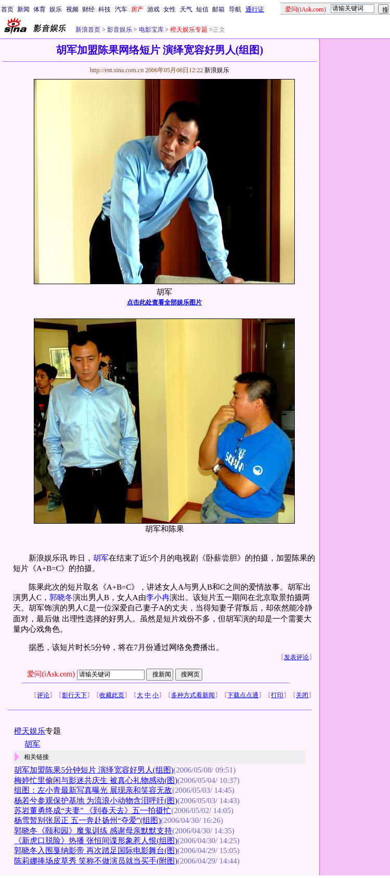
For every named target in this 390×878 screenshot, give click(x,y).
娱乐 (55, 9)
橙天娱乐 (29, 731)
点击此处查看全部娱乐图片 (164, 302)
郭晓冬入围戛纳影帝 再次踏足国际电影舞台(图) (95, 850)
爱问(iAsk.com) (50, 674)
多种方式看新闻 (193, 695)
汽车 (121, 9)
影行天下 (74, 695)
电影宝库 (150, 29)
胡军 (101, 558)
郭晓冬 (61, 597)
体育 (39, 9)
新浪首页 (87, 29)
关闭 (302, 695)
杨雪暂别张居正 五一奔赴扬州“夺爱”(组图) (87, 820)
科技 (104, 9)
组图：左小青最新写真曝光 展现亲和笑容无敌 (93, 790)
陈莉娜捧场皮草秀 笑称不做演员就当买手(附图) (95, 861)
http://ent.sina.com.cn (117, 70)
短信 (202, 9)
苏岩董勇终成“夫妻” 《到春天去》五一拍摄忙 (92, 810)
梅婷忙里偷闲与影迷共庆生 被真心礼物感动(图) (95, 780)
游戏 (153, 9)
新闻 (23, 9)
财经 (88, 9)
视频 (72, 9)
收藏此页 (111, 695)
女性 (169, 9)
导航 (235, 9)
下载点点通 (242, 695)
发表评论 (296, 657)
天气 (186, 9)
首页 (7, 9)
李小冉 (158, 597)
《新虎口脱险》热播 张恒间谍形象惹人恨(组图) (95, 840)
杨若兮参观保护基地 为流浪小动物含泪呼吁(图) (95, 800)
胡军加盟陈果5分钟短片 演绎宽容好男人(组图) (93, 770)
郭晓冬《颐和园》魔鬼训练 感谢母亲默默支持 (93, 831)
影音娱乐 (119, 29)
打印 (277, 695)
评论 (43, 695)
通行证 (254, 9)
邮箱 (218, 9)
